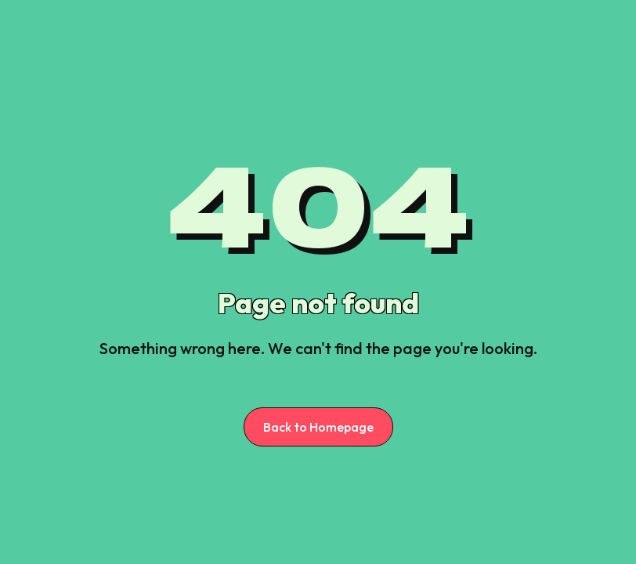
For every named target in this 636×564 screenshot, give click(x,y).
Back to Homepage (318, 427)
